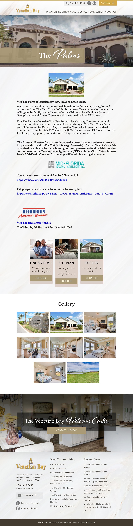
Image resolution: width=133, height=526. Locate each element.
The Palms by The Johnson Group (62, 489)
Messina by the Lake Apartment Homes (64, 501)
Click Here (41, 278)
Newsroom (111, 12)
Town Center (95, 12)
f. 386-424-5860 (24, 488)
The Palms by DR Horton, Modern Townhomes (61, 482)
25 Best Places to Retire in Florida (95, 499)
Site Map (58, 522)
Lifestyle (82, 12)
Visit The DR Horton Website (34, 223)
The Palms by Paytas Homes (63, 495)
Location (51, 12)
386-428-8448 (75, 3)
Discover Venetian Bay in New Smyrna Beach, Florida (97, 491)
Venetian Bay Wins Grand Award (95, 466)
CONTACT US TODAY (66, 430)
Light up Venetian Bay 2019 (96, 485)
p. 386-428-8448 (24, 485)
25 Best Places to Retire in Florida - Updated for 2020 (96, 480)
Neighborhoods (67, 12)
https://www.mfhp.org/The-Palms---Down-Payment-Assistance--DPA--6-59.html (65, 193)
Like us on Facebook (27, 503)
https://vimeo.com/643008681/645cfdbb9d (42, 180)
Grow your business (27, 508)
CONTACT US (108, 2)
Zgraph (74, 522)
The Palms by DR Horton (61, 476)
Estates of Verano (58, 464)
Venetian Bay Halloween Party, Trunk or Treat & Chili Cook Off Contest (97, 507)
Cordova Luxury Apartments (62, 506)
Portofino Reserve (58, 468)
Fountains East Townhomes (62, 472)
